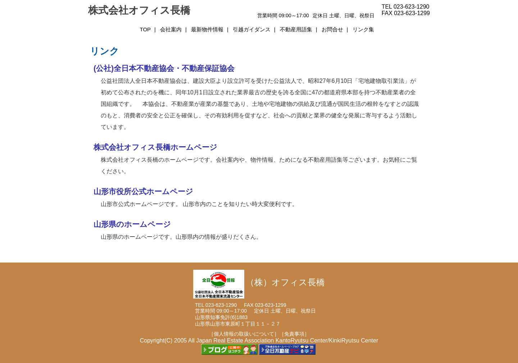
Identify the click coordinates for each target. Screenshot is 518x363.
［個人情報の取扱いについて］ (244, 334)
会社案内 (171, 29)
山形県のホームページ (132, 224)
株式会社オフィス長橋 (139, 10)
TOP (145, 29)
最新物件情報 (207, 29)
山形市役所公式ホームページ (143, 191)
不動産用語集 (296, 29)
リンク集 (363, 29)
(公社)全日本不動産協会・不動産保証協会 (164, 68)
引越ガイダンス (252, 29)
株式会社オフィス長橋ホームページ (155, 147)
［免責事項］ (294, 334)
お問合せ (332, 29)
